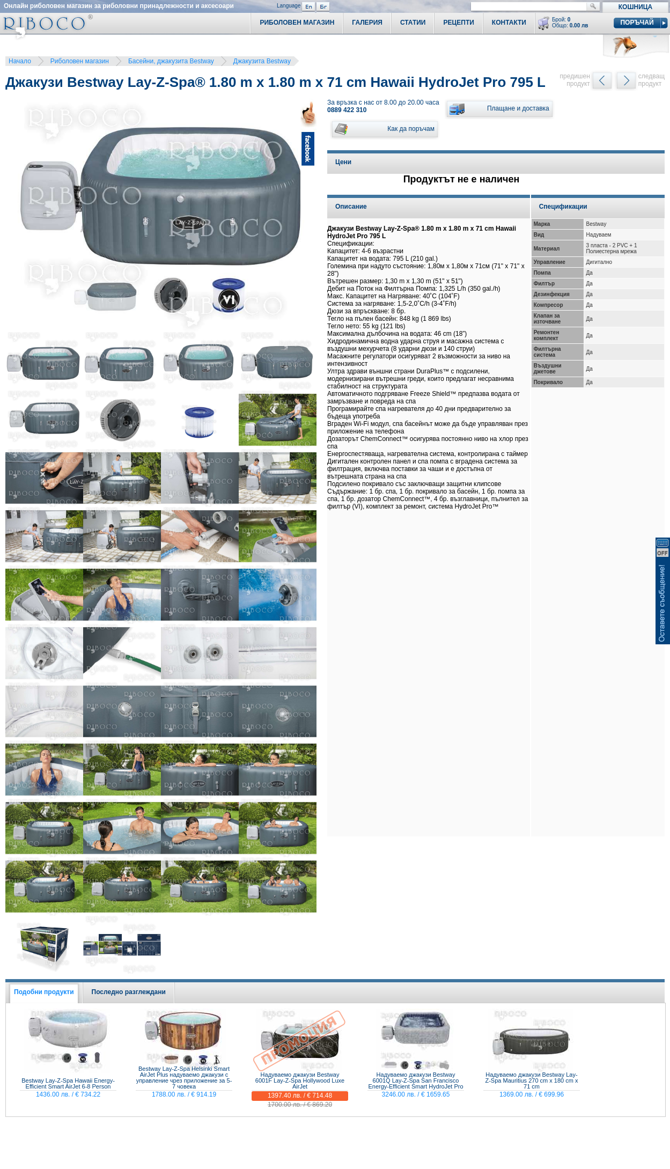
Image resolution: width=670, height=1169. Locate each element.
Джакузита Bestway (262, 61)
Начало (20, 61)
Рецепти (458, 22)
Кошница (635, 7)
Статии (413, 22)
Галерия (367, 22)
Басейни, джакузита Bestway (171, 61)
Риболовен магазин (79, 61)
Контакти (509, 22)
